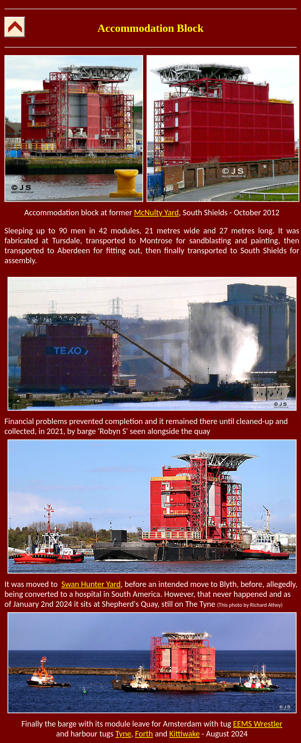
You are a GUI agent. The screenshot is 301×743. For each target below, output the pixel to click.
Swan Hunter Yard (91, 584)
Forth (144, 734)
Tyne (123, 734)
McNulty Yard (156, 212)
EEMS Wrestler (258, 724)
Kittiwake (184, 734)
